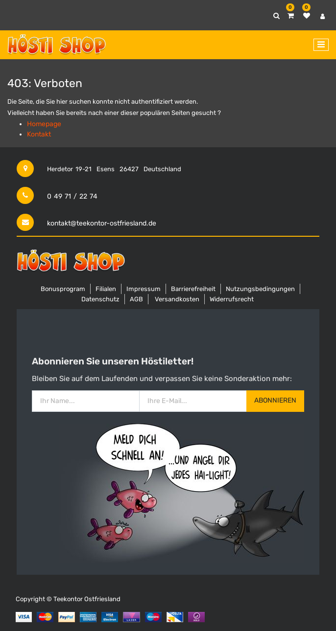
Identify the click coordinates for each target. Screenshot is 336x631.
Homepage (44, 124)
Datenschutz (100, 299)
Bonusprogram (63, 289)
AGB (136, 299)
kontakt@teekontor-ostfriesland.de (101, 223)
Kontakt (39, 134)
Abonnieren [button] (275, 400)
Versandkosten (177, 299)
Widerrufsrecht (232, 299)
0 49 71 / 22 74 (72, 196)
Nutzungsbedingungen (260, 289)
